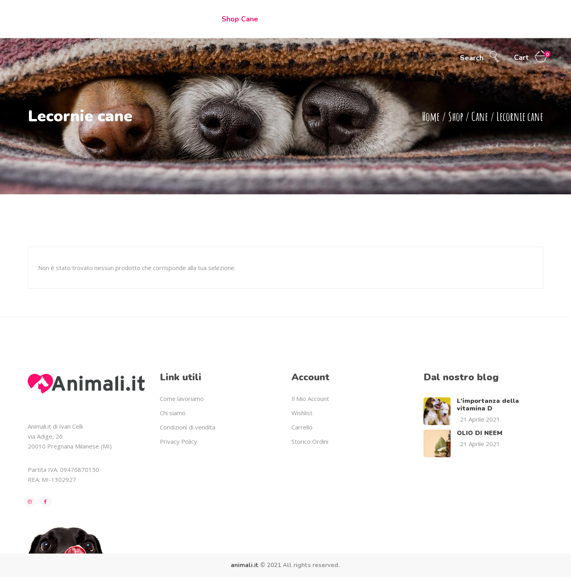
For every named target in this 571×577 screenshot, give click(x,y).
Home (431, 116)
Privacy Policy (178, 441)
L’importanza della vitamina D (488, 405)
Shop (455, 116)
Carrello (301, 427)
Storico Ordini (309, 441)
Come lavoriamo (182, 399)
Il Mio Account (310, 399)
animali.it (245, 565)
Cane (479, 116)
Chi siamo (173, 413)
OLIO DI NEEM (479, 433)
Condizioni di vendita (187, 427)
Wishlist (301, 413)
